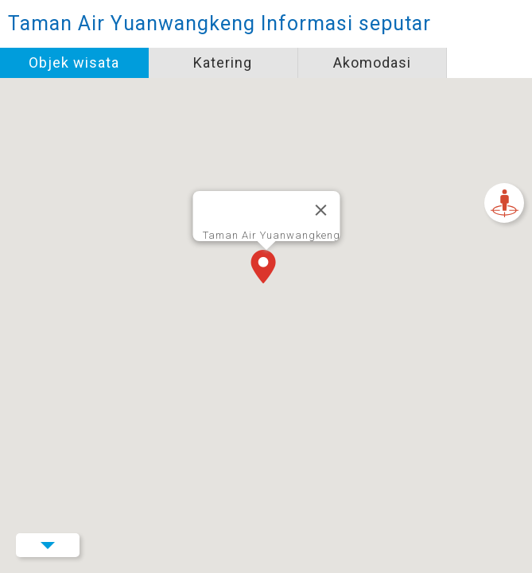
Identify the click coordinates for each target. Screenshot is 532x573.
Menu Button (48, 545)
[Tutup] (320, 210)
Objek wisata (74, 62)
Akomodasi (372, 62)
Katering (222, 62)
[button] (266, 268)
